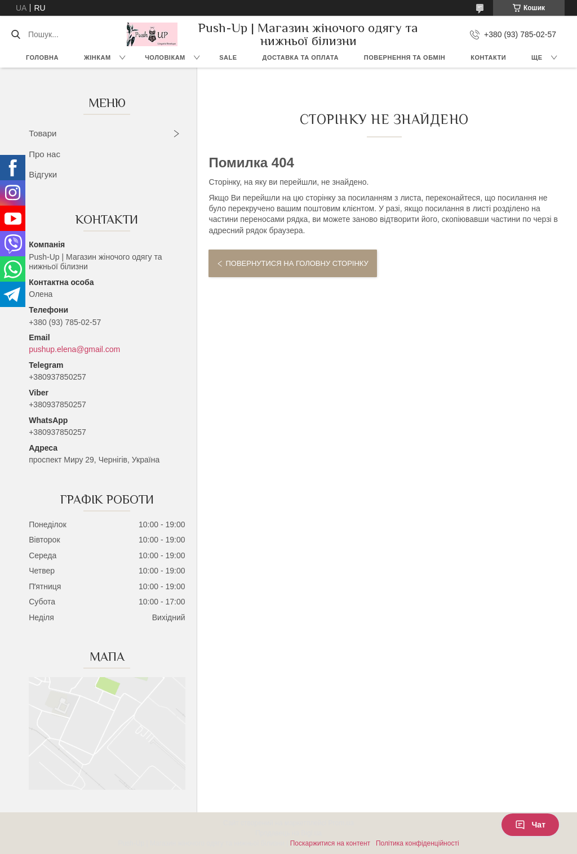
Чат (530, 825)
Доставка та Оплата (301, 57)
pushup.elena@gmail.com (74, 349)
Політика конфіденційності (417, 843)
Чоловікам (165, 57)
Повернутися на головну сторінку (296, 263)
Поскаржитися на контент (330, 843)
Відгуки (43, 174)
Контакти (488, 57)
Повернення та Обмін (404, 57)
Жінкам (97, 57)
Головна (42, 57)
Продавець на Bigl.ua (288, 833)
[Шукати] (15, 34)
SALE (228, 57)
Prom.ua (341, 823)
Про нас (44, 154)
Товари (42, 133)
